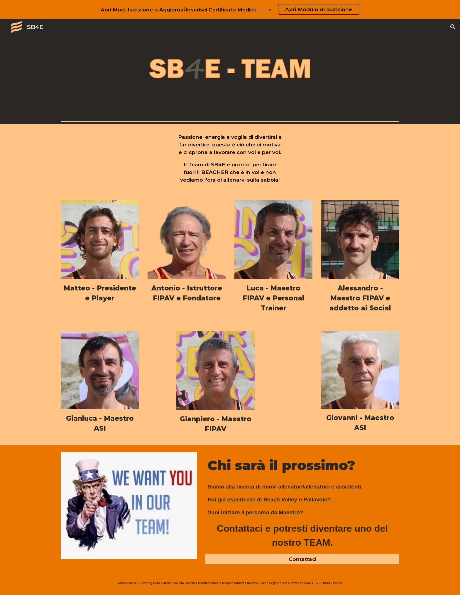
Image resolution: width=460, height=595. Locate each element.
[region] (230, 9)
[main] (230, 158)
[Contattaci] (302, 559)
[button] (453, 27)
